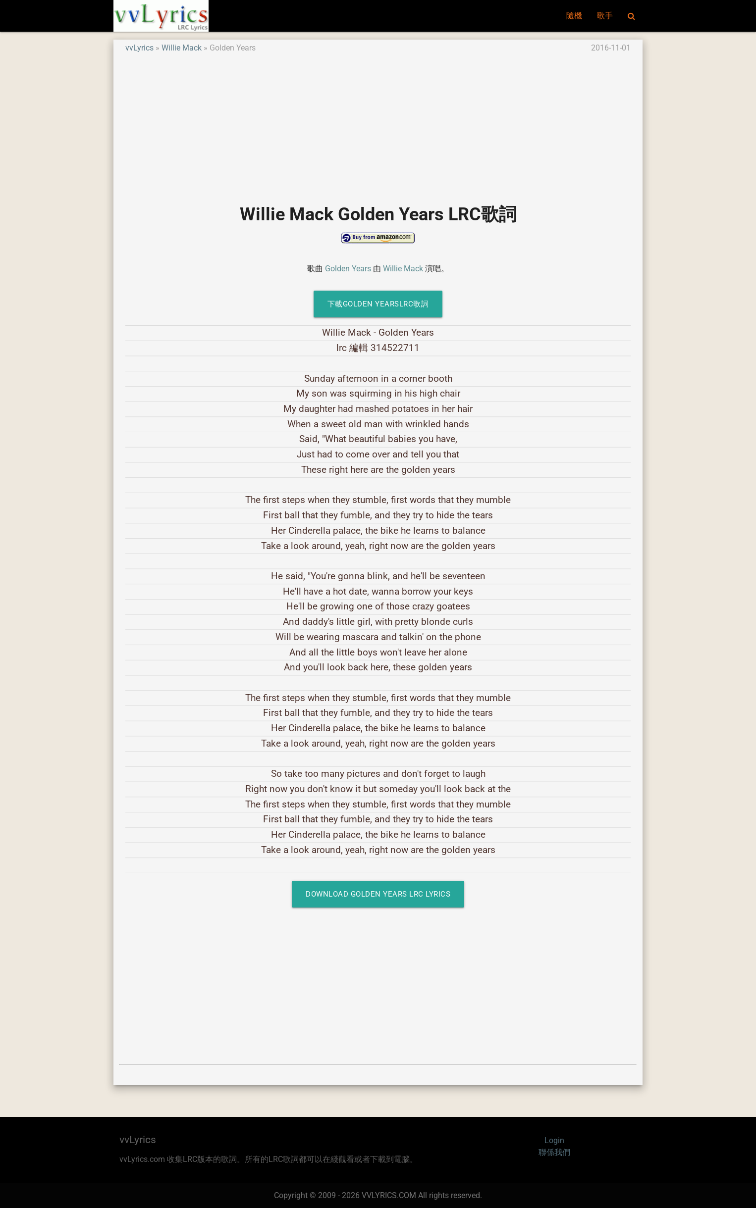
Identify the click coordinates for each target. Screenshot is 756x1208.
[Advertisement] (378, 123)
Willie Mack (182, 47)
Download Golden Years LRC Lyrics (378, 894)
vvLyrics (139, 47)
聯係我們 (554, 1152)
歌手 (605, 15)
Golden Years (348, 268)
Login (554, 1140)
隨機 (574, 15)
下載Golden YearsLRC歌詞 (378, 304)
